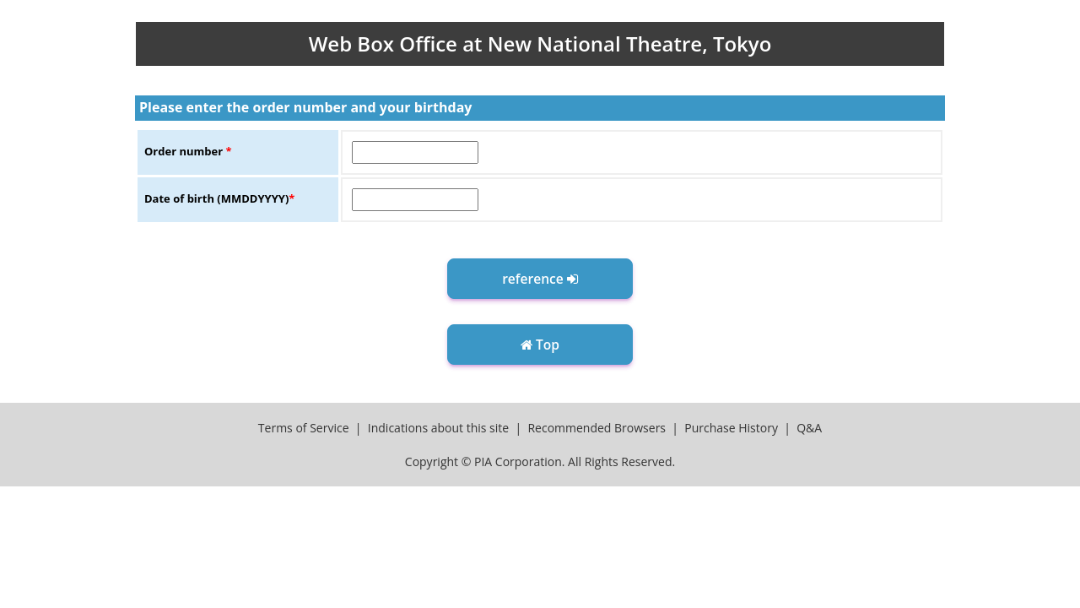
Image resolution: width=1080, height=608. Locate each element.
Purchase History (731, 428)
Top (540, 344)
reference (540, 278)
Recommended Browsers (596, 428)
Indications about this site (438, 428)
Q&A (809, 428)
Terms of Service (303, 428)
